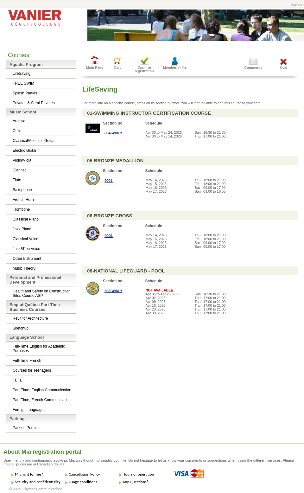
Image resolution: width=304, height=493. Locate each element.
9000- (108, 236)
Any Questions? (136, 481)
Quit (283, 67)
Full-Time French (27, 360)
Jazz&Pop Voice (26, 248)
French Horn (23, 199)
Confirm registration (144, 69)
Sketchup (20, 328)
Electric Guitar (24, 150)
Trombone (21, 209)
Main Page (94, 67)
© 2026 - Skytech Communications (35, 489)
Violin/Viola (22, 160)
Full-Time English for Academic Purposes (39, 348)
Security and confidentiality (37, 481)
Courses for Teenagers (32, 370)
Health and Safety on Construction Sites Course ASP (42, 293)
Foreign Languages (29, 409)
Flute (17, 180)
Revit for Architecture (30, 318)
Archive (19, 121)
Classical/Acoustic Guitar (34, 140)
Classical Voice (25, 239)
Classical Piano (26, 219)
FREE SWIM (23, 83)
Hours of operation (138, 474)
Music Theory (24, 268)
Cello (17, 131)
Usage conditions (83, 481)
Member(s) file (175, 67)
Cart (117, 67)
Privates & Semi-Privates (34, 103)
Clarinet (19, 170)
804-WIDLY (113, 133)
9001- (108, 180)
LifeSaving (21, 73)
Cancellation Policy (84, 474)
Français (295, 5)
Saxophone (22, 190)
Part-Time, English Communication (42, 390)
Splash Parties (25, 93)
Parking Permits (26, 428)
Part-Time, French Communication (42, 400)
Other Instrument (27, 258)
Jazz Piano (22, 229)
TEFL (17, 380)
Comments (253, 67)
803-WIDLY (113, 291)
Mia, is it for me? (29, 474)
